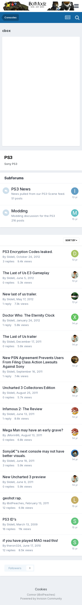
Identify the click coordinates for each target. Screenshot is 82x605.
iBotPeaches (15, 503)
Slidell (11, 256)
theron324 (14, 545)
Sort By (71, 240)
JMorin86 (13, 435)
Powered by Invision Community (41, 598)
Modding (19, 211)
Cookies (41, 589)
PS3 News (21, 189)
